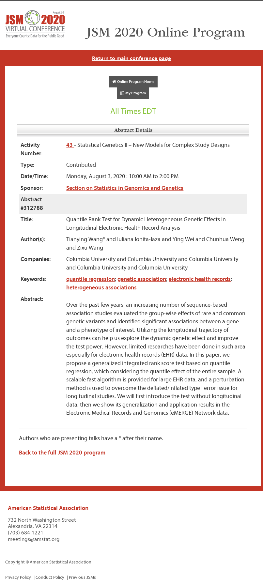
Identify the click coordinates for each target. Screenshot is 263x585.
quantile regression (90, 279)
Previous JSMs (82, 577)
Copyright (15, 562)
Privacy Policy (18, 577)
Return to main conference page (131, 58)
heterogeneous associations (101, 287)
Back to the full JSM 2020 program (62, 452)
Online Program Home (133, 81)
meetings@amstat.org (34, 539)
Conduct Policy (50, 577)
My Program (133, 93)
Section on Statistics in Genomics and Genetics (124, 188)
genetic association (141, 279)
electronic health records (200, 279)
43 (70, 145)
